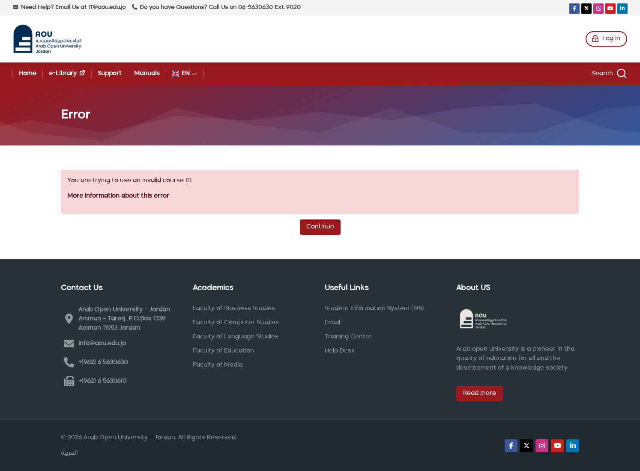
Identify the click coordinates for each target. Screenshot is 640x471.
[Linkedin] (622, 8)
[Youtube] (610, 8)
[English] (184, 73)
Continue (320, 227)
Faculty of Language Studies (235, 337)
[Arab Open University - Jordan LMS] (47, 39)
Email (332, 323)
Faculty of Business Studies (234, 308)
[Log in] (606, 39)
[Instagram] (598, 8)
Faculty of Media (217, 365)
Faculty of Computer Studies (236, 323)
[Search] (608, 73)
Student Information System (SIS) (374, 308)
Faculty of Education (223, 351)
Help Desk (340, 351)
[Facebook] (574, 8)
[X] (586, 8)
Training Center (348, 337)
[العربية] (69, 453)
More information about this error (118, 196)
